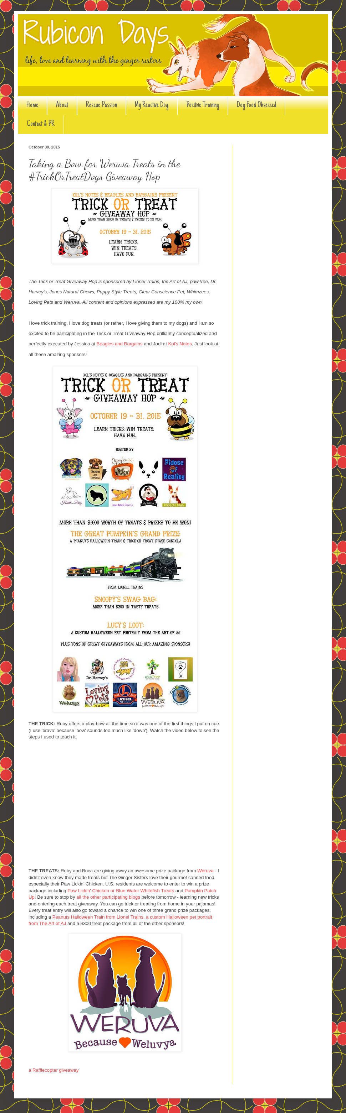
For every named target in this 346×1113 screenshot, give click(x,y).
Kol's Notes (180, 343)
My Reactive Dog (151, 105)
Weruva (205, 870)
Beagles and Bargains (120, 343)
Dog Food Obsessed (256, 105)
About (62, 105)
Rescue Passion (101, 105)
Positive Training (202, 105)
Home (32, 105)
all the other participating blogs (108, 897)
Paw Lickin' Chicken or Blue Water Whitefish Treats (120, 890)
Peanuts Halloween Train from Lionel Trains (97, 917)
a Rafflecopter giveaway (54, 1070)
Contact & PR (41, 124)
